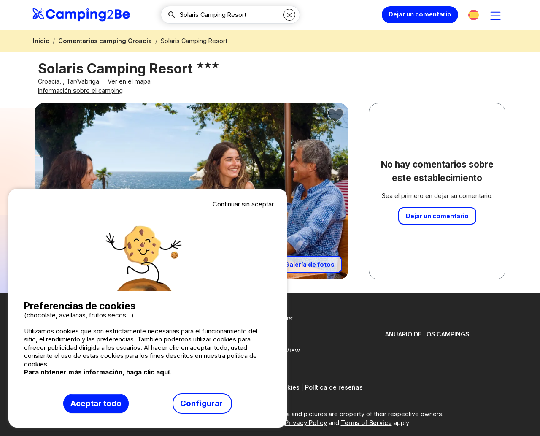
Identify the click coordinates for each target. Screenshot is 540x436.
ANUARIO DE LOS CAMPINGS (427, 334)
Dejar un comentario (420, 14)
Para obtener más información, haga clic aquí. (97, 372)
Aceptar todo (96, 403)
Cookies (287, 387)
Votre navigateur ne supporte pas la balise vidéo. (147, 250)
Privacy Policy (306, 423)
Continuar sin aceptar (243, 204)
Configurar (202, 403)
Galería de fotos (310, 268)
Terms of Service (366, 423)
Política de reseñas (334, 387)
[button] (473, 15)
